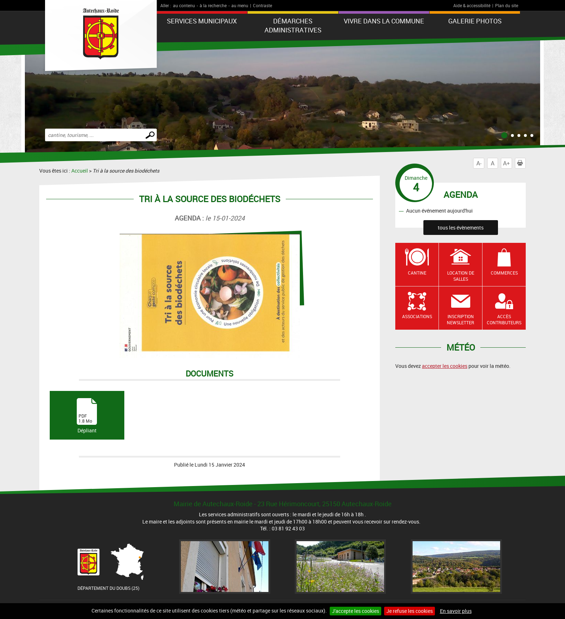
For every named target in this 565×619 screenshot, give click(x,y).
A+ (506, 163)
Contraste (262, 5)
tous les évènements (461, 227)
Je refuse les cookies (409, 610)
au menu (239, 5)
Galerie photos (475, 21)
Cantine (417, 273)
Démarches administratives (292, 25)
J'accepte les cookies (355, 610)
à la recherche (213, 5)
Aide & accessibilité (471, 5)
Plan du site (506, 5)
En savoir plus (456, 610)
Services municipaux (202, 21)
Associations (417, 316)
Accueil (79, 170)
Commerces (504, 273)
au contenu (184, 5)
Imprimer (521, 163)
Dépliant (87, 416)
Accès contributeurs (504, 319)
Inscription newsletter (460, 319)
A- (478, 163)
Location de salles (460, 276)
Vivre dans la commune (384, 21)
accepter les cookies (444, 365)
